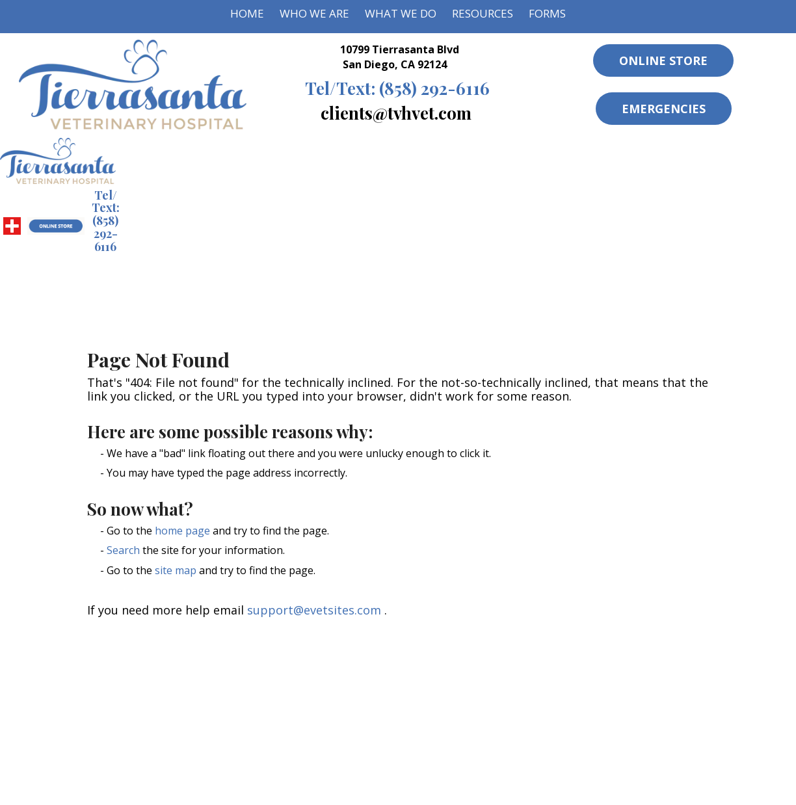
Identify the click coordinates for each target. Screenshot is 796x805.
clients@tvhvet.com (396, 112)
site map (175, 570)
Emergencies (664, 108)
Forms (547, 13)
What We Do (400, 13)
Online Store (663, 60)
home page (182, 530)
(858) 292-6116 (397, 88)
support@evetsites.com (314, 610)
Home (247, 13)
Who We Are (314, 13)
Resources (482, 13)
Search (123, 550)
